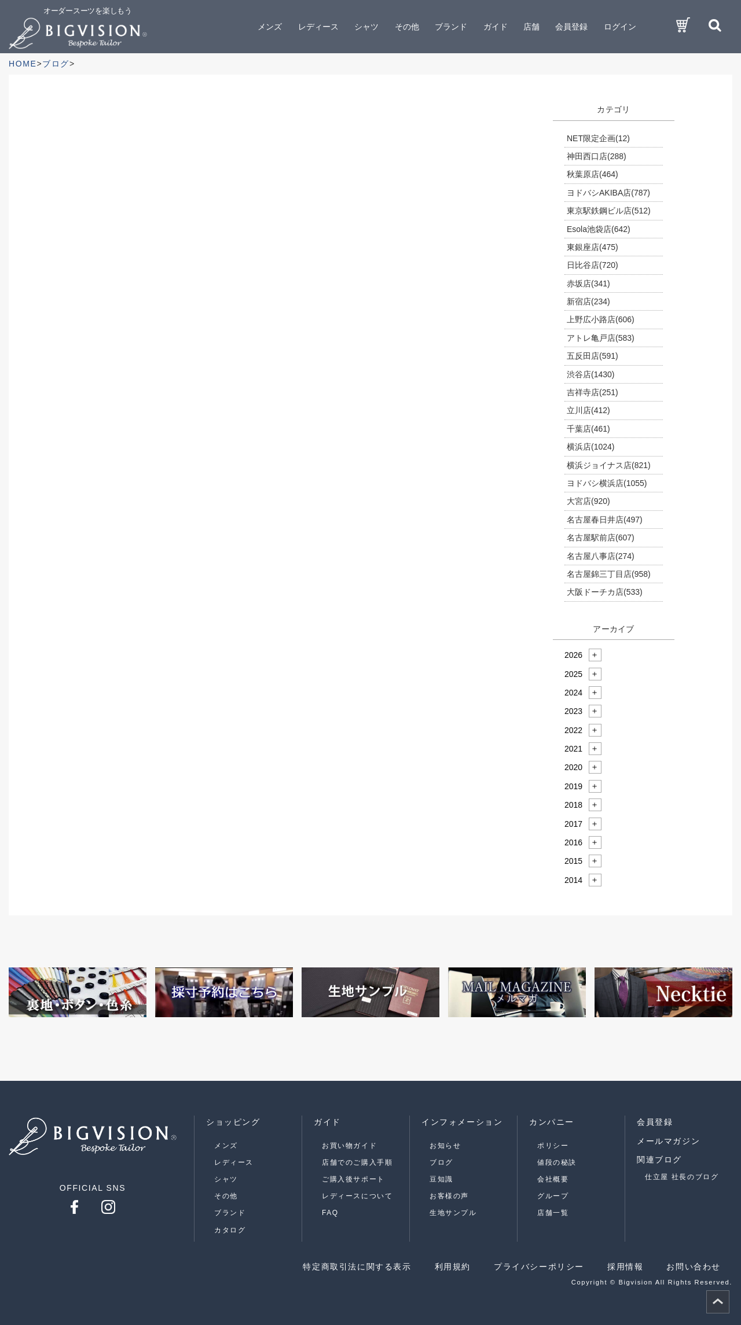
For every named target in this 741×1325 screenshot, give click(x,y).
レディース (234, 1162)
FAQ (330, 1213)
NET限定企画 (598, 138)
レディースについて (357, 1196)
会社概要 (552, 1179)
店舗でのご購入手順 (357, 1162)
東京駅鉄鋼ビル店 (609, 210)
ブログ (441, 1162)
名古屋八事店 (600, 556)
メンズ (226, 1146)
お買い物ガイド (349, 1146)
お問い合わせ (693, 1266)
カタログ (229, 1230)
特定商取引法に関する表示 (357, 1266)
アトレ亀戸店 (600, 338)
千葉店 (588, 428)
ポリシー (552, 1146)
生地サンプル (453, 1213)
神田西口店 (596, 156)
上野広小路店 (600, 319)
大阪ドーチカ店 (605, 592)
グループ (552, 1196)
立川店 (588, 410)
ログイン (620, 26)
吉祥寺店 (592, 392)
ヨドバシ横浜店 (607, 483)
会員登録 (571, 26)
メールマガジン (668, 1141)
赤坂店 (588, 283)
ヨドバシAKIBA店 (608, 192)
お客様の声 (449, 1196)
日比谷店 (592, 265)
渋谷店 (590, 374)
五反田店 (592, 355)
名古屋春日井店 (605, 519)
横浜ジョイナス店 (609, 465)
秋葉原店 (592, 174)
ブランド (229, 1213)
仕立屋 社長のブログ (681, 1177)
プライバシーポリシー (539, 1266)
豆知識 (441, 1179)
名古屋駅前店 (600, 537)
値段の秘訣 (557, 1162)
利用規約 (453, 1266)
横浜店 (590, 446)
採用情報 (625, 1266)
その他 (226, 1196)
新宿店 (588, 301)
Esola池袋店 (598, 229)
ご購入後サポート (353, 1179)
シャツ (226, 1179)
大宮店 (588, 501)
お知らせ (445, 1146)
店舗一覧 (552, 1213)
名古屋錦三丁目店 (609, 574)
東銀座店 (592, 247)
